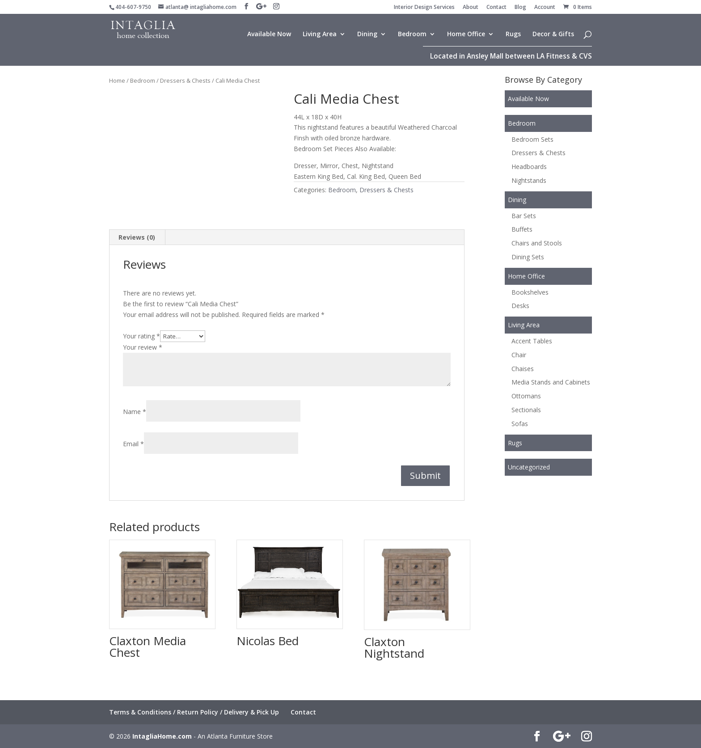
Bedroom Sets (532, 139)
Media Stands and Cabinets (550, 382)
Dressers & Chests (185, 80)
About (470, 7)
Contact (496, 7)
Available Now (269, 34)
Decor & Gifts (553, 34)
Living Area (320, 34)
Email (133, 444)
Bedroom (412, 34)
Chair (518, 355)
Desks (520, 305)
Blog (520, 7)
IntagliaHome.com (162, 736)
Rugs (513, 34)
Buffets (521, 229)
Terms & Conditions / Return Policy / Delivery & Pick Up (194, 712)
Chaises (522, 368)
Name (134, 411)
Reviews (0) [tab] (136, 237)
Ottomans (526, 396)
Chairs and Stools (536, 243)
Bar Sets (523, 215)
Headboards (529, 166)
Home (117, 80)
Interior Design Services (424, 7)
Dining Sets (527, 257)
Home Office (466, 34)
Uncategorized (529, 467)
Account (544, 7)
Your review (142, 347)
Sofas (519, 423)
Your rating (141, 336)
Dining (367, 34)
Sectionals (526, 410)
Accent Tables (531, 341)
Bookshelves (530, 292)
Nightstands (528, 180)
